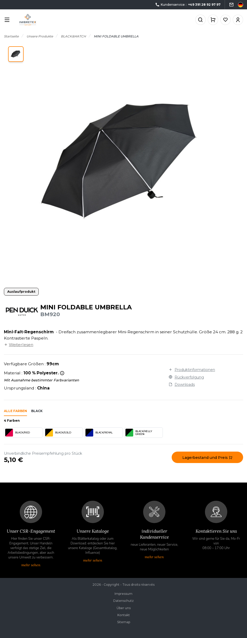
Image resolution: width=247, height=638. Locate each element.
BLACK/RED (17, 433)
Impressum (123, 594)
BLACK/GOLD (58, 433)
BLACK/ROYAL (99, 433)
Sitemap (123, 622)
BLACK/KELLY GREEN (138, 433)
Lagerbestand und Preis (207, 457)
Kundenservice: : (188, 5)
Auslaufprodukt (21, 292)
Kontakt (123, 615)
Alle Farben (15, 411)
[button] (16, 54)
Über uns (124, 608)
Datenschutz (123, 601)
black (37, 411)
